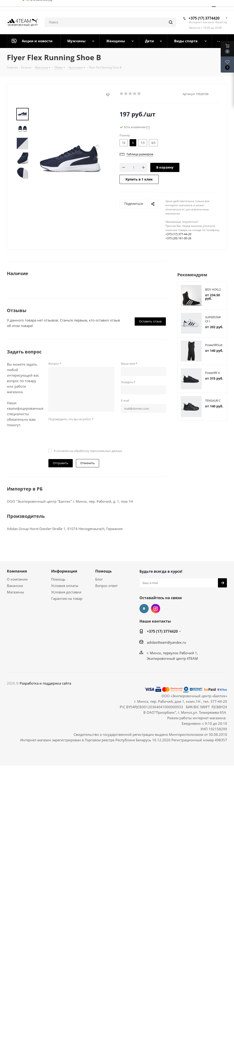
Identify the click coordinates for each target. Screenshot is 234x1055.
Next (22, 183)
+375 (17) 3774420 (204, 18)
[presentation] (83, 431)
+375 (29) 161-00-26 (178, 238)
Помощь (58, 579)
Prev (22, 104)
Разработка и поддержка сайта (45, 683)
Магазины (15, 592)
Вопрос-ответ (106, 585)
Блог (99, 579)
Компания (17, 571)
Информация (64, 571)
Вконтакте (144, 608)
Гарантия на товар (66, 598)
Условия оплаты (64, 585)
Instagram (155, 608)
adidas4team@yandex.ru (166, 642)
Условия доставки (66, 592)
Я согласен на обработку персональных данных (88, 451)
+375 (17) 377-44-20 (178, 234)
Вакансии (15, 585)
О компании (17, 579)
